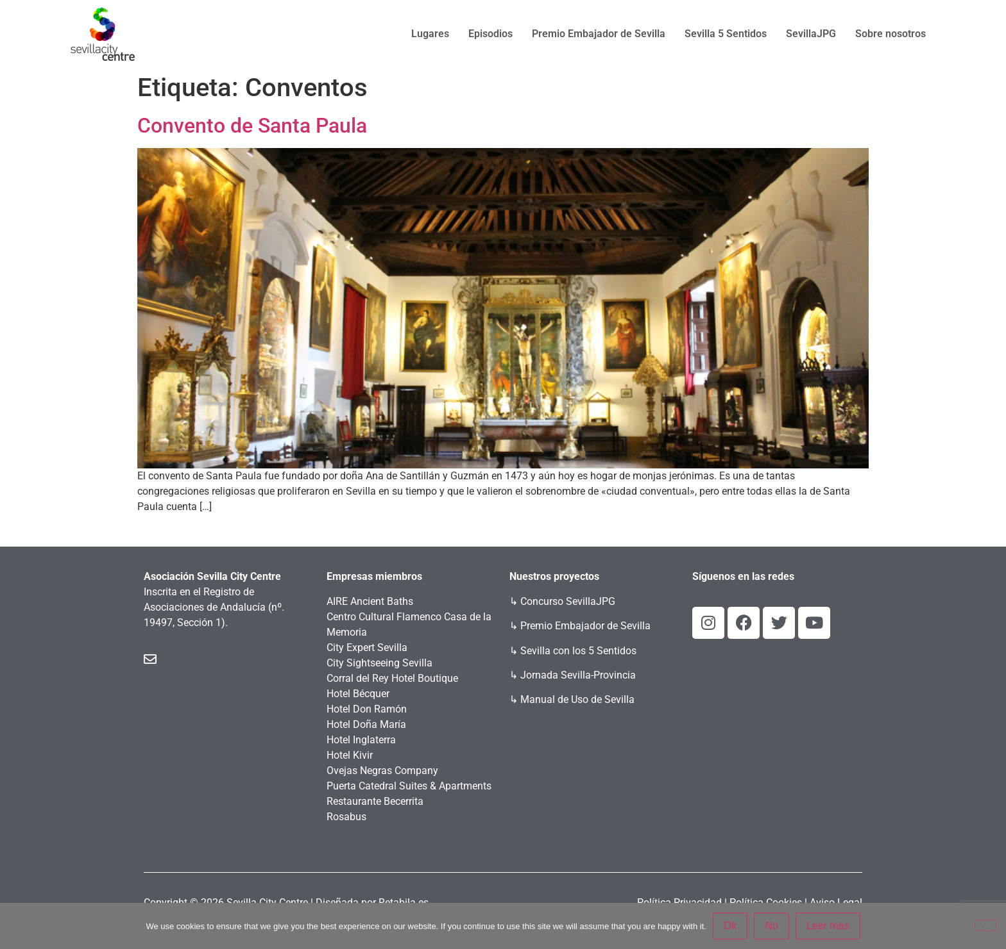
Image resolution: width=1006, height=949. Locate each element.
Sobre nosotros (890, 34)
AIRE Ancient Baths (370, 601)
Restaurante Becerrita (375, 801)
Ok (730, 925)
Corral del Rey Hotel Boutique (392, 678)
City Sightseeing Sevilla (379, 663)
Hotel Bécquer (358, 694)
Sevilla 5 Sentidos (726, 34)
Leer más (827, 925)
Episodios (490, 34)
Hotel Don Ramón (367, 709)
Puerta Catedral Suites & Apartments (409, 786)
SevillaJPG (811, 34)
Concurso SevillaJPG (567, 601)
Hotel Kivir (350, 755)
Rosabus (346, 817)
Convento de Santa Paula (252, 125)
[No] (985, 925)
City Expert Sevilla (367, 647)
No (771, 925)
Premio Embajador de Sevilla (598, 34)
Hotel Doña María (366, 724)
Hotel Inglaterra (361, 740)
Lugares (430, 34)
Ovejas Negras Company (382, 770)
